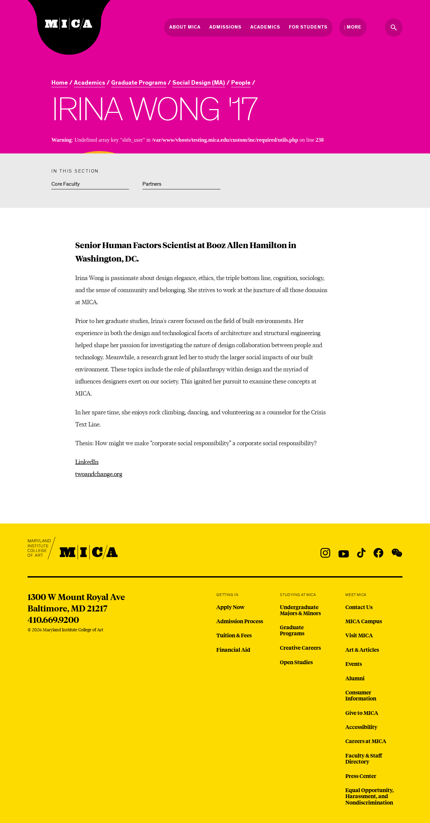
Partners (151, 184)
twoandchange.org (98, 473)
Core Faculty (65, 184)
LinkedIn (86, 461)
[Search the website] (394, 27)
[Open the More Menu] (353, 27)
